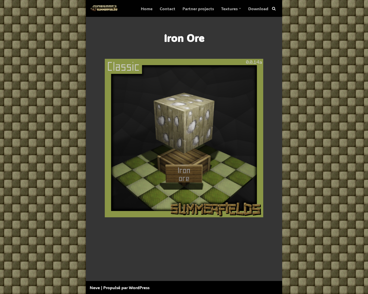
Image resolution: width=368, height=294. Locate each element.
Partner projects (198, 8)
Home (147, 8)
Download (258, 8)
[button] (240, 8)
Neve (95, 287)
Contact (167, 8)
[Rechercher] (274, 8)
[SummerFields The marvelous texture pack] (105, 8)
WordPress (139, 287)
